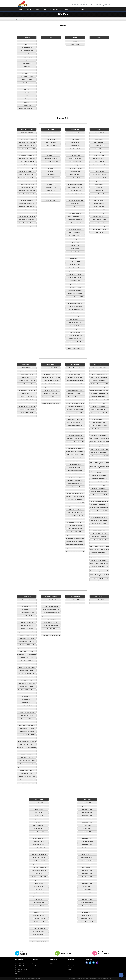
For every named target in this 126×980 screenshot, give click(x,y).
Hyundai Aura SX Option (51, 142)
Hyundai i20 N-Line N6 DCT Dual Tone (27, 380)
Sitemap (38, 978)
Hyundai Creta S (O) (75, 139)
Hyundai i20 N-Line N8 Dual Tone (27, 383)
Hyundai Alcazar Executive (75, 367)
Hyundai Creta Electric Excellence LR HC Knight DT (99, 471)
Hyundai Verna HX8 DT (39, 851)
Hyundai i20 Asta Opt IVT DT (99, 158)
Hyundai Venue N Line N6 (50, 599)
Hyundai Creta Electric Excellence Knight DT (99, 455)
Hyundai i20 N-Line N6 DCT (27, 374)
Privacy (27, 99)
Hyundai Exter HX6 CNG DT (87, 860)
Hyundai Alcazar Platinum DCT (75, 377)
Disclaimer (33, 978)
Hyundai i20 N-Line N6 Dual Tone (27, 371)
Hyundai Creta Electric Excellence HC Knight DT (99, 462)
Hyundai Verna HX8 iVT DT (39, 857)
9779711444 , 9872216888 (103, 5)
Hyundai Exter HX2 (87, 802)
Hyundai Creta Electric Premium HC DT (99, 383)
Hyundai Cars (86, 2)
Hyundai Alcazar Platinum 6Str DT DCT (75, 422)
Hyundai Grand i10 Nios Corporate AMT (26, 177)
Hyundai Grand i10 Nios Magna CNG (27, 158)
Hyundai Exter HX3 (87, 825)
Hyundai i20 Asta (99, 148)
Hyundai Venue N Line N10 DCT (51, 606)
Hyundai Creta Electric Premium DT (99, 374)
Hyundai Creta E (75, 132)
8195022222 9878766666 (23, 954)
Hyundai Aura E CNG (51, 155)
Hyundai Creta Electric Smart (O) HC (99, 409)
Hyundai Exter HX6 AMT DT (87, 854)
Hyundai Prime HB (19, 964)
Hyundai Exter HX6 (87, 831)
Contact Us (108, 2)
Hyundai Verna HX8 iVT (39, 828)
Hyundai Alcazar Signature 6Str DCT (75, 387)
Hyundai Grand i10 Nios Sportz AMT (27, 148)
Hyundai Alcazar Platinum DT (75, 416)
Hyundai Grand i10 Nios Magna (27, 136)
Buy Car (52, 962)
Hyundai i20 (18, 962)
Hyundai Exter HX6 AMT (87, 844)
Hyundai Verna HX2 (39, 802)
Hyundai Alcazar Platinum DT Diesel (75, 438)
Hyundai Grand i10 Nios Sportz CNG (27, 161)
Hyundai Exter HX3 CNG (87, 812)
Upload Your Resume (27, 79)
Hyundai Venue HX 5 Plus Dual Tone (27, 683)
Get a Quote (95, 2)
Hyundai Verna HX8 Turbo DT (39, 860)
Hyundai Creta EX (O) (75, 171)
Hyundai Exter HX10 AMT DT (87, 857)
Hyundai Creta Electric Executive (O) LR (99, 449)
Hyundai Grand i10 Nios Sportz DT (26, 145)
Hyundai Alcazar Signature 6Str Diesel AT (75, 409)
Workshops (35, 964)
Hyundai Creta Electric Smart (99, 422)
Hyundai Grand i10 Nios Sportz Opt (26, 171)
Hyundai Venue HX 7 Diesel (27, 664)
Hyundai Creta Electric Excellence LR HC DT (99, 399)
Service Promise (75, 44)
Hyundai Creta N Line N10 (51, 371)
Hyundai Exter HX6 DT (87, 851)
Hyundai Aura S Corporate (51, 158)
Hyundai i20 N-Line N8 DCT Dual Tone (27, 390)
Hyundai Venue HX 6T (27, 615)
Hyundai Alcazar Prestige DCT (75, 412)
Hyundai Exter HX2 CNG (87, 809)
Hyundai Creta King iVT (75, 210)
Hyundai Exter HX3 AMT (87, 838)
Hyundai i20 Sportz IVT (99, 132)
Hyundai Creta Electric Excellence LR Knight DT (99, 467)
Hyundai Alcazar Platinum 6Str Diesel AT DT (75, 445)
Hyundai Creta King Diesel (75, 229)
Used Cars (56, 9)
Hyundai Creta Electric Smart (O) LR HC (99, 403)
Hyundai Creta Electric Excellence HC (99, 435)
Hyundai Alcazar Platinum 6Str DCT (75, 380)
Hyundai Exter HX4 (87, 828)
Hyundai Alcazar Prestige (75, 371)
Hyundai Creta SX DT (75, 145)
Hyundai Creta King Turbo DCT (75, 239)
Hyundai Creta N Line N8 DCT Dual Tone (51, 377)
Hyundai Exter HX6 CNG (87, 819)
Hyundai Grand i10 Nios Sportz (27, 139)
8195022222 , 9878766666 (80, 5)
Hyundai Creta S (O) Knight (75, 165)
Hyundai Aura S (51, 136)
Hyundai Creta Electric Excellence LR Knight (99, 441)
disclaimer (26, 102)
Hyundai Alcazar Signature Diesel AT (75, 406)
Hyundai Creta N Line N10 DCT (51, 374)
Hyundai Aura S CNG (51, 148)
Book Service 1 (27, 83)
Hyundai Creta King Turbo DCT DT (75, 235)
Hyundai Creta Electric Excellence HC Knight (99, 438)
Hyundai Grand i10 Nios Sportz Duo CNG (27, 164)
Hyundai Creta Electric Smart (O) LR (99, 419)
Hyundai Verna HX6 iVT (39, 822)
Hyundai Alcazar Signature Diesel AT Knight (75, 457)
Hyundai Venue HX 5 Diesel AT (26, 670)
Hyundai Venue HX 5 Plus (26, 680)
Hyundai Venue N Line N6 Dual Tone (51, 609)
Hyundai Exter (18, 971)
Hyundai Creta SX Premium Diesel (75, 197)
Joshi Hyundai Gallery (26, 47)
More (81, 9)
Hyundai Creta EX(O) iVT (75, 174)
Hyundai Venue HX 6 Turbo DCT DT (26, 641)
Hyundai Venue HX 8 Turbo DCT (27, 644)
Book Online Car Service (27, 76)
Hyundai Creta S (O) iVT (75, 148)
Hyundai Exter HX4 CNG (87, 815)
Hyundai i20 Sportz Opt (99, 161)
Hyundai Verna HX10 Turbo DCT (39, 806)
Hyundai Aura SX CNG (51, 152)
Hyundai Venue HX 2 (26, 599)
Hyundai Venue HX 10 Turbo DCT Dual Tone (26, 654)
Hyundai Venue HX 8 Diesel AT (26, 686)
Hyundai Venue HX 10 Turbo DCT (27, 651)
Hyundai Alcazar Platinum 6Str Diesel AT (75, 403)
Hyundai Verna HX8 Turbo (39, 835)
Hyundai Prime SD (19, 966)
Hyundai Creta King (75, 203)
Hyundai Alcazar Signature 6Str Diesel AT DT (75, 451)
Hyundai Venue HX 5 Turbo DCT (27, 635)
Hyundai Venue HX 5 (26, 606)
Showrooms (35, 962)
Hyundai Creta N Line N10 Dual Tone (51, 380)
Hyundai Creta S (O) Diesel (75, 158)
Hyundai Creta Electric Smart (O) (99, 406)
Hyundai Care (75, 41)
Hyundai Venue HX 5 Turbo (27, 625)
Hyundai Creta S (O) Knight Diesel (75, 168)
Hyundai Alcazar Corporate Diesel (75, 432)
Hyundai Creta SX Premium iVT (75, 184)
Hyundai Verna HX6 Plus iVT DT (39, 854)
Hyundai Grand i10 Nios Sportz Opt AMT (27, 168)
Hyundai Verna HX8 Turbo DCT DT (39, 867)
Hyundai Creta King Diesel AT (75, 222)
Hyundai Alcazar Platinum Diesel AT (75, 400)
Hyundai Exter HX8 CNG (87, 822)
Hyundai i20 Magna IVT (99, 171)
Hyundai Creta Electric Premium (99, 416)
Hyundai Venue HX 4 (26, 603)
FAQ (27, 60)
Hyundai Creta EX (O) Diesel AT (75, 193)
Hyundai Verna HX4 (39, 809)
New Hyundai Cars (27, 41)
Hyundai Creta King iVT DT (75, 213)
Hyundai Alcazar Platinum (75, 374)
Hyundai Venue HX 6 (26, 609)
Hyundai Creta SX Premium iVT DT (75, 187)
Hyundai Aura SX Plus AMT (51, 145)
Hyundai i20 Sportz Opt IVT (99, 164)
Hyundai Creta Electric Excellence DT (99, 452)
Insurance (65, 9)
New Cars (29, 9)
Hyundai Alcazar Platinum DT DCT (75, 419)
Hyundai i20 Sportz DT (99, 152)
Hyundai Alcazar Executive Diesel (75, 390)
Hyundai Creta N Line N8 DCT (51, 367)
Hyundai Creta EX (75, 136)
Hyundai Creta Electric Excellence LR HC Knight (99, 445)
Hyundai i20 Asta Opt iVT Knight (99, 177)
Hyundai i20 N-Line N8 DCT (27, 387)
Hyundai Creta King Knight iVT (75, 219)
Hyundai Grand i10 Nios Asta (27, 152)
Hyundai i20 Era (99, 181)
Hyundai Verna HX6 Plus (39, 815)
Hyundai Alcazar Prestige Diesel (75, 393)
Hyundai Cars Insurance (27, 50)
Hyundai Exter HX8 (87, 835)
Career (69, 969)
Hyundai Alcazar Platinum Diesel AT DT (75, 441)
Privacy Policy (27, 978)
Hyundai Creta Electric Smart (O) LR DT (99, 387)
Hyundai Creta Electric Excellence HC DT (99, 459)
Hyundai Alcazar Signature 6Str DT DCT (75, 428)
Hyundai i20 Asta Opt (99, 145)
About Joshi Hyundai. (73, 962)
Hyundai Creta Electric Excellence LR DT (99, 393)
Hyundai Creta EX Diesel (75, 155)
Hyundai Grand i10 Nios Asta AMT (26, 155)
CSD (74, 9)
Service (46, 9)
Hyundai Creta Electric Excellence (99, 428)
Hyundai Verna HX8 (39, 819)
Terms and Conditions (26, 73)
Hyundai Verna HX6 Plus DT (39, 844)
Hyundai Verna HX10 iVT (39, 831)
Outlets (102, 2)
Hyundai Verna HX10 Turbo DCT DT (39, 870)
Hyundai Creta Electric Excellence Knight (99, 432)
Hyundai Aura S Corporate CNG (51, 161)
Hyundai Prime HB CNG (75, 599)
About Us (27, 54)
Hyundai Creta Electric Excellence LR (99, 412)
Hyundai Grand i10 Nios (21, 969)
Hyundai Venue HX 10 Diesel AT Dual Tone (27, 673)
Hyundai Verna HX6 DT (39, 841)
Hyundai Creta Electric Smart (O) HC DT (99, 377)
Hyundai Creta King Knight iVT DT (75, 216)
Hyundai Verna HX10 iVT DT (39, 864)
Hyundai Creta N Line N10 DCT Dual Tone (51, 383)
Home (20, 9)
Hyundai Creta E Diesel (75, 152)
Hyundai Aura (18, 968)
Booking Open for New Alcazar (26, 108)
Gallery (69, 964)
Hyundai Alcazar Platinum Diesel (75, 396)
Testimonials (27, 66)
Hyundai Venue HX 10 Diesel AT (27, 677)
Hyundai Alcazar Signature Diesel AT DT (75, 448)
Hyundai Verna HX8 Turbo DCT (39, 838)
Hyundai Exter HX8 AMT (87, 847)
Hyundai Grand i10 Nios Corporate (26, 174)
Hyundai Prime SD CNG (99, 599)
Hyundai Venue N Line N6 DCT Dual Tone (51, 612)
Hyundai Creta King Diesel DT (75, 232)
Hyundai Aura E (51, 132)
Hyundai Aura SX (51, 139)
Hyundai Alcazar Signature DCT (75, 383)
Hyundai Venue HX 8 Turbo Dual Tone (27, 632)
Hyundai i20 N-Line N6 (27, 367)
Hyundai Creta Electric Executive (99, 367)
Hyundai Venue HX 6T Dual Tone (27, 619)
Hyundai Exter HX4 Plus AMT (87, 841)
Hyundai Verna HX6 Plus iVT (39, 825)
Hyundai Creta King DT (75, 206)
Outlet (37, 9)
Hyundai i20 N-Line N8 (27, 377)
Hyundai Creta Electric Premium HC (99, 380)
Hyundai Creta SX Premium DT (75, 181)
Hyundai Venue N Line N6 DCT (51, 603)
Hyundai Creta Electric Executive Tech (99, 425)
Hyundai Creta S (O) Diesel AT (75, 161)
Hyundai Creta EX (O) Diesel (75, 190)
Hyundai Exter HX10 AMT (87, 806)
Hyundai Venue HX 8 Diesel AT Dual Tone (27, 689)
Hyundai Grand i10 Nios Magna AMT (27, 142)
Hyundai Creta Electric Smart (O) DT (99, 371)
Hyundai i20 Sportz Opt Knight (99, 174)
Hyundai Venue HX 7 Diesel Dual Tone (27, 667)
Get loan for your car (27, 57)
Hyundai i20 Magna (99, 139)
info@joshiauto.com (65, 953)
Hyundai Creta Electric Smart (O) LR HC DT (99, 390)
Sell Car (27, 92)
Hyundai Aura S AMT (50, 165)
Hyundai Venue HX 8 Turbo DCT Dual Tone (27, 648)
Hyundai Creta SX (75, 142)
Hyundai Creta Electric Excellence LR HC (99, 396)
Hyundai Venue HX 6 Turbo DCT (27, 638)
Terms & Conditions (19, 978)
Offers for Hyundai (27, 63)
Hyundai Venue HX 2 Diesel (27, 657)
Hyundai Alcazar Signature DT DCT (75, 425)
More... (16, 973)
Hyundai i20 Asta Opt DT (99, 155)
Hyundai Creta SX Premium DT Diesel (75, 200)
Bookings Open (27, 105)
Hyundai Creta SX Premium (75, 177)
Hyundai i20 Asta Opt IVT (99, 142)
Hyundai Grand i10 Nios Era (27, 132)
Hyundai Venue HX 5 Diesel (27, 660)
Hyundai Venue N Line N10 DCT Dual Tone (51, 616)
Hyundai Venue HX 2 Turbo (27, 622)
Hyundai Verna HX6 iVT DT (39, 847)
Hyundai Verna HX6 (39, 812)
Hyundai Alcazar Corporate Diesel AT (75, 435)
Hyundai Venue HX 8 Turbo (27, 628)
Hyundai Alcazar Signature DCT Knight (75, 454)
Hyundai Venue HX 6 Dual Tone (27, 612)
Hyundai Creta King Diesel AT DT (75, 226)
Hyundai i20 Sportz (99, 136)
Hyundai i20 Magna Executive (99, 168)
